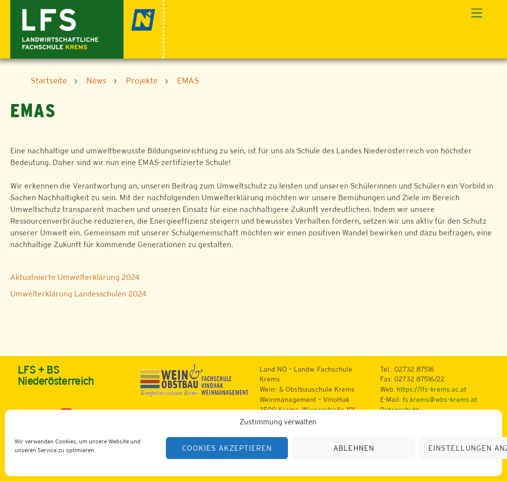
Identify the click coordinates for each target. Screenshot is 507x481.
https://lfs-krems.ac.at (431, 389)
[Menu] (477, 13)
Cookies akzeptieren (227, 448)
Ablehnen (353, 448)
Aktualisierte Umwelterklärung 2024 (75, 277)
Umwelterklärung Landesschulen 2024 (78, 293)
